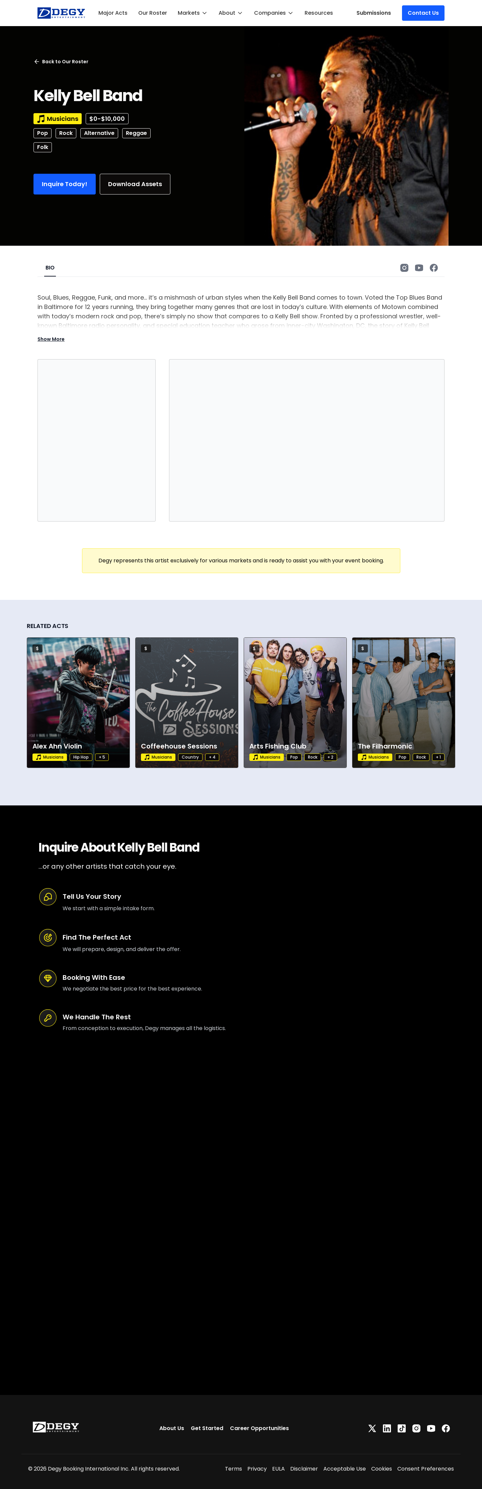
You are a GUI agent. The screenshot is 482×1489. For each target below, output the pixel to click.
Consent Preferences (425, 1469)
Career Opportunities (259, 1428)
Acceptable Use (344, 1469)
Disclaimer (304, 1469)
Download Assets (135, 184)
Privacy (257, 1469)
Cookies (381, 1469)
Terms (233, 1469)
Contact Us (423, 13)
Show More (51, 339)
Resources (319, 13)
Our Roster (152, 13)
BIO (50, 267)
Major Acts (113, 13)
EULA (278, 1469)
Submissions (373, 13)
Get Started (207, 1428)
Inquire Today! (64, 184)
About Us (171, 1428)
